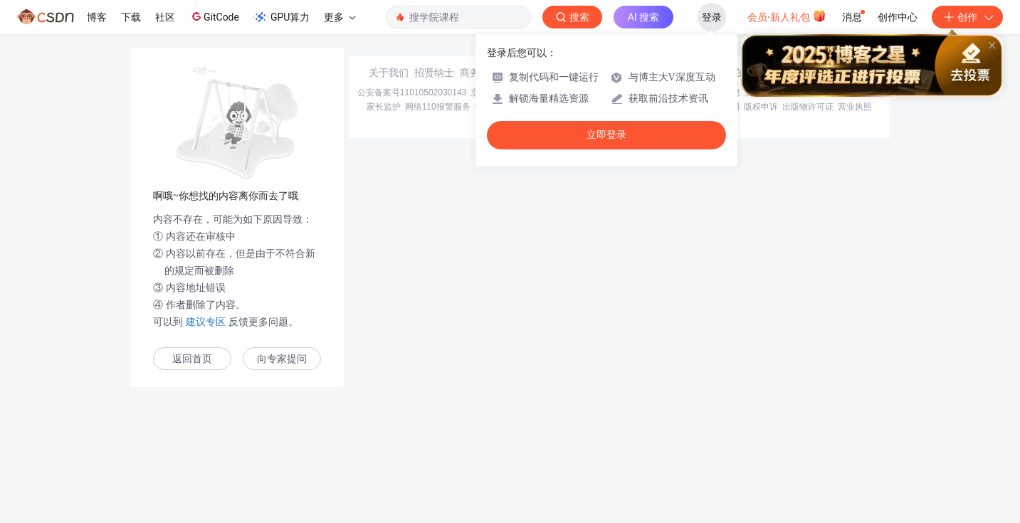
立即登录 (606, 135)
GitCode (214, 16)
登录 (712, 17)
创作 (967, 17)
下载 (131, 17)
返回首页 (192, 359)
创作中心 (898, 17)
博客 (97, 17)
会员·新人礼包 (786, 16)
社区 (165, 17)
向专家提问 (282, 359)
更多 (339, 17)
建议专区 (205, 321)
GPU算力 (281, 17)
